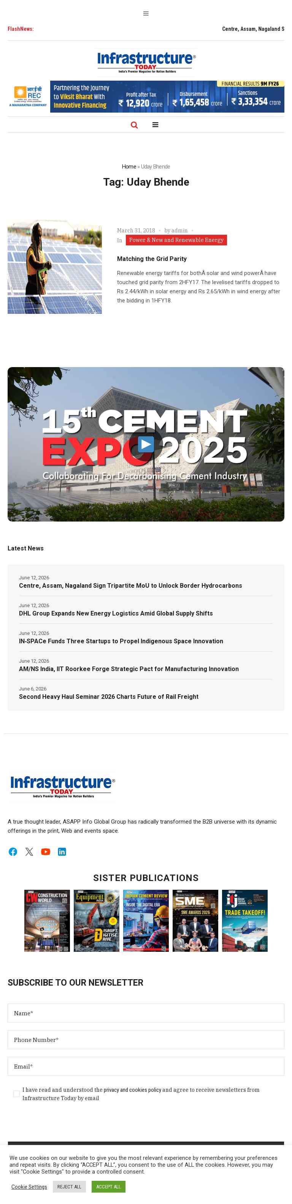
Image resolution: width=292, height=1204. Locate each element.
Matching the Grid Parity (152, 258)
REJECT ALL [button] (69, 1187)
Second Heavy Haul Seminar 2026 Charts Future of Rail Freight (108, 696)
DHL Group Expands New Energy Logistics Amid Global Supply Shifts (116, 613)
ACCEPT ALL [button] (108, 1187)
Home (129, 166)
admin (179, 230)
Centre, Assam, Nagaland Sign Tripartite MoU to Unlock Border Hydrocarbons (130, 585)
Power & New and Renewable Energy (176, 240)
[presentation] (65, 1126)
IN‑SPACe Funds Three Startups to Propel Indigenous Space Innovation (121, 641)
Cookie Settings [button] (29, 1186)
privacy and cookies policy (132, 1089)
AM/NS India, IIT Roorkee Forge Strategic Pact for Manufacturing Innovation (129, 669)
